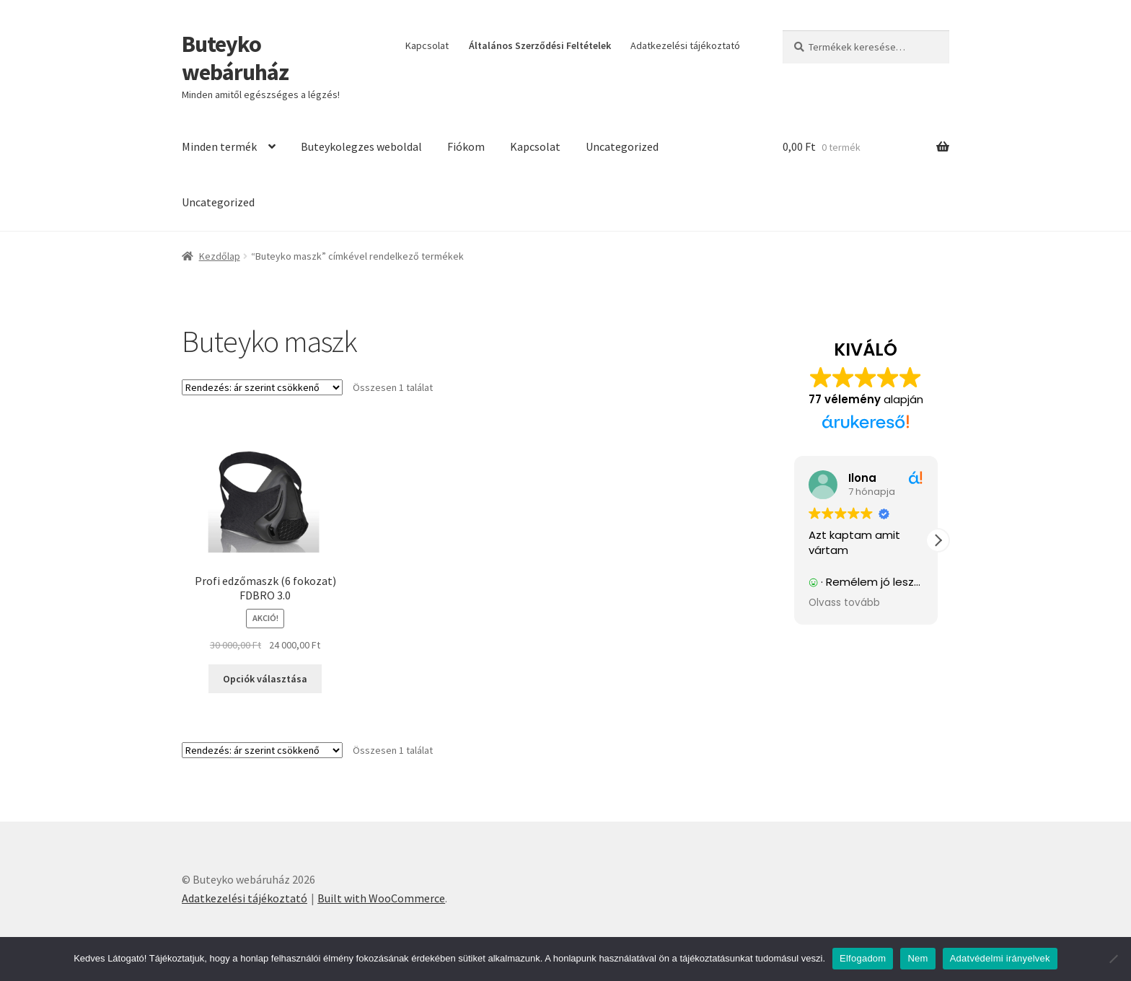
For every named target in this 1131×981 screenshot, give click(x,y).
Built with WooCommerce (381, 898)
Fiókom (466, 146)
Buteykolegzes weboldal (361, 146)
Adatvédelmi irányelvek (1000, 958)
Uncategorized (622, 146)
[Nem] (1113, 958)
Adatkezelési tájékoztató (685, 45)
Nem (917, 958)
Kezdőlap (219, 256)
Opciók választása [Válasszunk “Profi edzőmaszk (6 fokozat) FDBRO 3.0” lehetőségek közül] (265, 678)
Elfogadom (863, 958)
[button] (938, 540)
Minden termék (219, 146)
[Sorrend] (262, 387)
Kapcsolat (427, 45)
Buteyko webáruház (235, 58)
